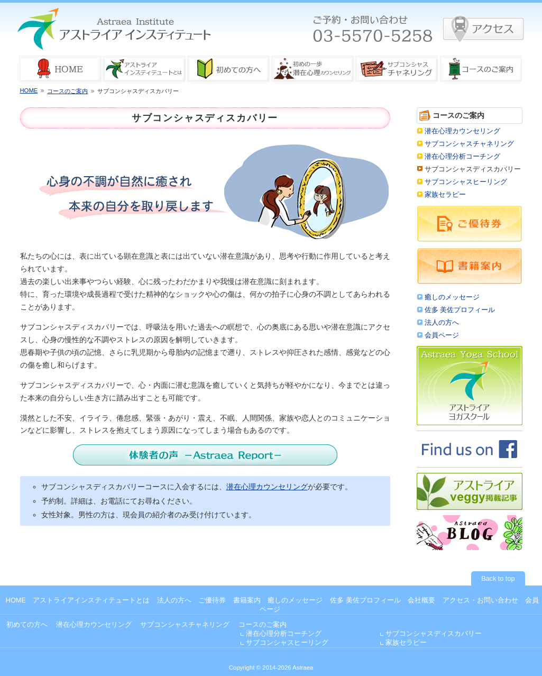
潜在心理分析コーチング (462, 156)
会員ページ (442, 335)
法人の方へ (442, 322)
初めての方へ (27, 624)
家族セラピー (445, 194)
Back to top (498, 578)
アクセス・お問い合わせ (480, 600)
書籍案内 (247, 600)
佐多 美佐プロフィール (460, 310)
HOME (29, 90)
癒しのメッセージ (452, 297)
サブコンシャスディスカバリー (433, 633)
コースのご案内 (67, 91)
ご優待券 (212, 600)
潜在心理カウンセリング (267, 486)
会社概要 (421, 600)
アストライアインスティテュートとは (91, 600)
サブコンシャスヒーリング (466, 182)
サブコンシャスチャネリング (469, 144)
